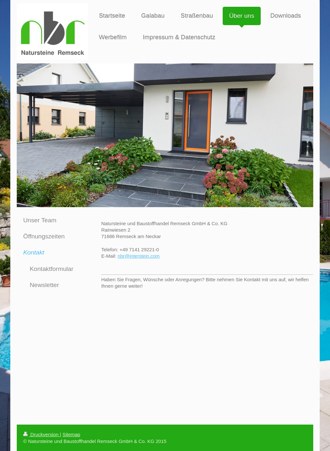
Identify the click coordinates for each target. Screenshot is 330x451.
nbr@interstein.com (139, 256)
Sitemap (71, 434)
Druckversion (41, 434)
